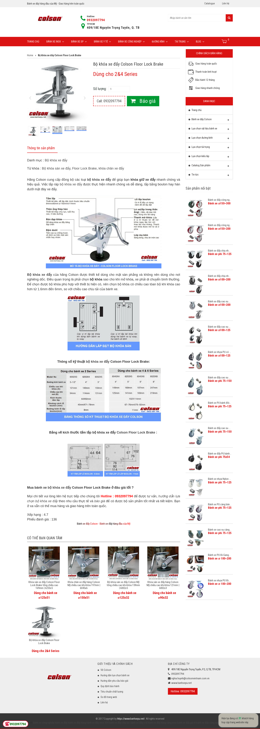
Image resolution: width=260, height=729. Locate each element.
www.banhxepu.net (181, 683)
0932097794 (96, 20)
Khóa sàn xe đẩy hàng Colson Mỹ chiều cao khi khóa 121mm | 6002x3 (163, 585)
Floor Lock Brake (84, 168)
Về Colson (106, 669)
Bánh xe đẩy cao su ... (219, 301)
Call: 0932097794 (109, 101)
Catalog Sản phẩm (208, 166)
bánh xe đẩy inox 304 (97, 722)
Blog (200, 41)
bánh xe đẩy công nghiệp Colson (213, 722)
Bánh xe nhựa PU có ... (219, 352)
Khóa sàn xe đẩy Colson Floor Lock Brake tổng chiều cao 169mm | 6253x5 (44, 585)
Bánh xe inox (55, 41)
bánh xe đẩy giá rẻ (186, 722)
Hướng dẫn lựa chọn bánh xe (115, 675)
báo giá (99, 501)
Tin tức (208, 175)
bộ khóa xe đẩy (99, 179)
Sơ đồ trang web (109, 697)
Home (30, 55)
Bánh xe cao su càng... (219, 529)
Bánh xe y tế (102, 41)
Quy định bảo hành (110, 686)
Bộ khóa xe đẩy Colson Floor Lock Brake (44, 641)
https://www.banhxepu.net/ (131, 718)
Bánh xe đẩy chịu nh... (219, 250)
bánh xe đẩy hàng (76, 722)
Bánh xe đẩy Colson (208, 120)
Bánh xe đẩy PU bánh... (219, 453)
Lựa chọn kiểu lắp (208, 157)
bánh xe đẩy (61, 722)
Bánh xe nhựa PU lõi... (219, 580)
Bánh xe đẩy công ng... (219, 199)
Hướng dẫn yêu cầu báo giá (114, 680)
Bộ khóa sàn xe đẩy (56, 168)
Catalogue (209, 3)
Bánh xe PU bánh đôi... (219, 402)
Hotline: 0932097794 (183, 691)
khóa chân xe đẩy (111, 168)
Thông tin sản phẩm (41, 148)
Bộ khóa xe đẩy (56, 160)
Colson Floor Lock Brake (136, 432)
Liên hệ (225, 3)
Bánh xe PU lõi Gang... (219, 555)
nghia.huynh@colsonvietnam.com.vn (190, 678)
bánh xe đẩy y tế (138, 722)
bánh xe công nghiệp (43, 722)
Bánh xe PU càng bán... (219, 504)
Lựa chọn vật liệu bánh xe (208, 129)
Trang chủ (33, 41)
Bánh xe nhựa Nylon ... (219, 479)
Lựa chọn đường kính (208, 138)
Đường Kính (160, 41)
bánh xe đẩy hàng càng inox (162, 722)
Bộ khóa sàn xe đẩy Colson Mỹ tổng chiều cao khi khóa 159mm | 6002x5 (123, 585)
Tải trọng (182, 41)
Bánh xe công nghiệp (131, 41)
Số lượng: (100, 89)
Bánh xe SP (79, 41)
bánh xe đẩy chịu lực (119, 722)
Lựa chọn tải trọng (208, 147)
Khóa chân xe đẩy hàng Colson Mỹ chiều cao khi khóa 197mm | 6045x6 (84, 585)
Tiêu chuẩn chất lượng (112, 691)
